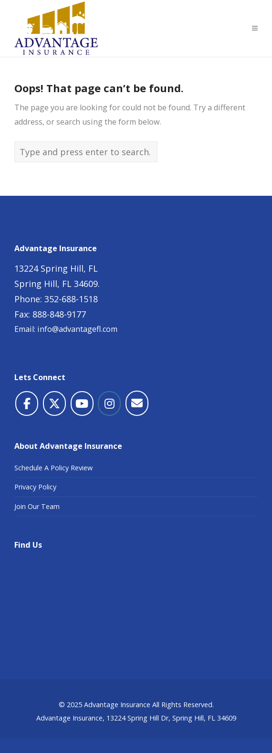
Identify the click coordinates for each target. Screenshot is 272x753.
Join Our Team (37, 506)
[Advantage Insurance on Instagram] (109, 403)
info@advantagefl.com (77, 329)
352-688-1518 (71, 299)
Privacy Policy (35, 486)
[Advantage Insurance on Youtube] (82, 403)
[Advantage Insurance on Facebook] (26, 403)
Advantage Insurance (117, 704)
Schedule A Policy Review (53, 467)
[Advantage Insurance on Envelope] (137, 403)
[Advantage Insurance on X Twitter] (54, 403)
